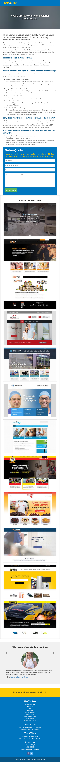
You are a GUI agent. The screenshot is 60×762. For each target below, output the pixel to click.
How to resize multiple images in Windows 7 (30, 738)
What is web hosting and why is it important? (30, 727)
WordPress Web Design (30, 720)
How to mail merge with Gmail (30, 736)
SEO (30, 708)
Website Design (30, 714)
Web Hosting (30, 710)
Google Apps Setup (30, 704)
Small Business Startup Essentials (30, 729)
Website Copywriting (30, 712)
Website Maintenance (30, 716)
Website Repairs (30, 718)
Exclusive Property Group (19, 677)
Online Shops (30, 706)
